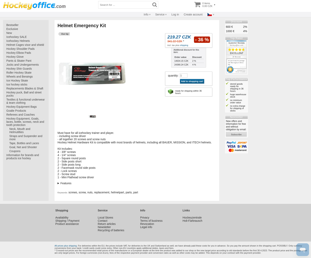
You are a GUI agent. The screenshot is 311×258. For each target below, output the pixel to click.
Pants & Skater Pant (18, 60)
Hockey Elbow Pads (18, 52)
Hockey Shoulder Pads (20, 48)
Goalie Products (16, 110)
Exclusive (12, 29)
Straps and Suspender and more (25, 137)
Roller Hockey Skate (19, 72)
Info (146, 14)
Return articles (107, 223)
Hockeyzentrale (192, 217)
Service (160, 14)
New (9, 33)
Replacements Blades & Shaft (24, 88)
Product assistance (67, 223)
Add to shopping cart (192, 81)
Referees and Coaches (20, 114)
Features (65, 183)
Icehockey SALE (16, 36)
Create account (193, 14)
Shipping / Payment (67, 220)
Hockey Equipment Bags (21, 106)
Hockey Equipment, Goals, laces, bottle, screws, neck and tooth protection (25, 122)
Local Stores (105, 217)
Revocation (147, 223)
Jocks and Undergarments (22, 64)
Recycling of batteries (111, 230)
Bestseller (12, 25)
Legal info (146, 227)
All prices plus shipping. (66, 246)
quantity (173, 75)
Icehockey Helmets (18, 40)
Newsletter (104, 227)
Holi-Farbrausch (193, 220)
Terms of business (151, 220)
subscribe (236, 134)
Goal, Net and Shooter (23, 147)
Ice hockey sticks (16, 84)
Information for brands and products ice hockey (22, 156)
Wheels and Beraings (19, 76)
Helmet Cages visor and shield (25, 44)
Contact (102, 220)
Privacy (144, 217)
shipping (184, 45)
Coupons (14, 151)
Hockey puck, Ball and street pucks (23, 94)
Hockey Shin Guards (19, 68)
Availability (61, 217)
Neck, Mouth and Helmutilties (19, 130)
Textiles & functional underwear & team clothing (25, 101)
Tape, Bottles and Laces (24, 143)
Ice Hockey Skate (17, 80)
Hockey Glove (15, 56)
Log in (175, 14)
